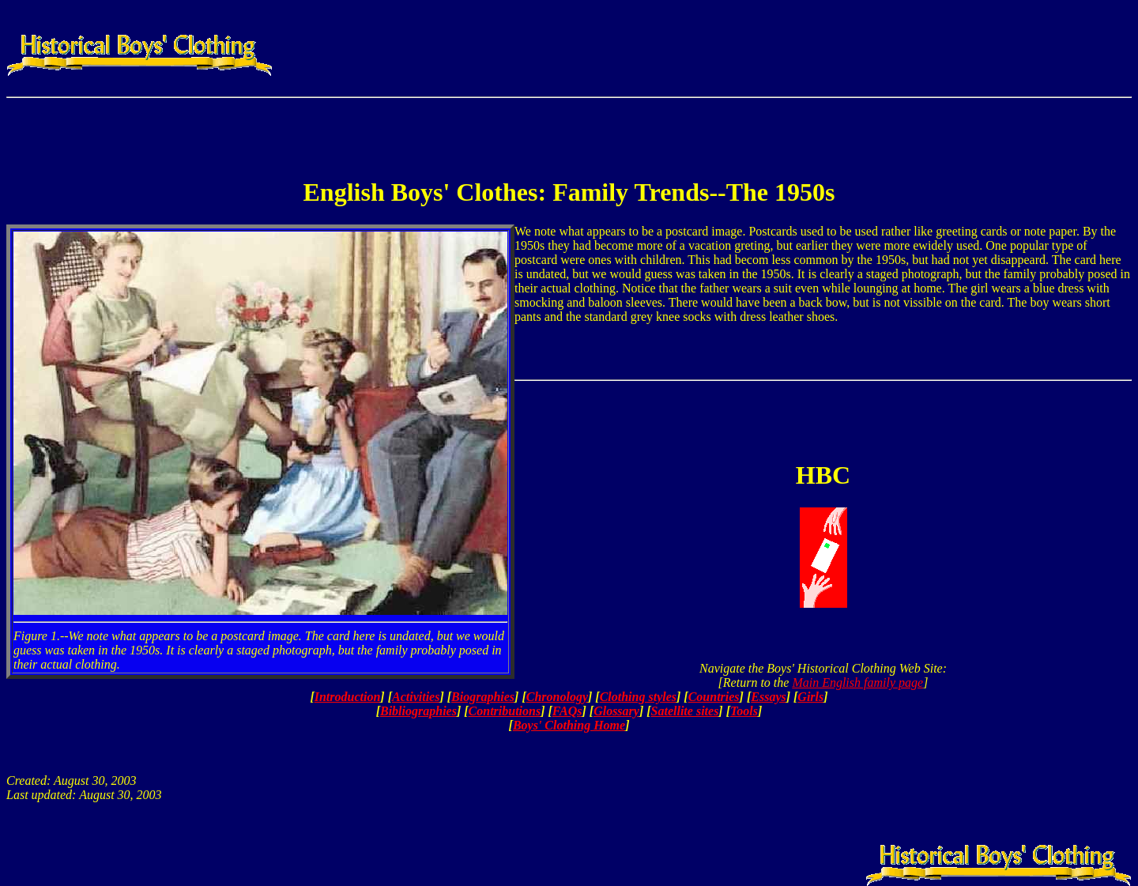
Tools (744, 711)
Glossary (616, 711)
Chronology (557, 696)
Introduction (348, 696)
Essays (768, 696)
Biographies (482, 696)
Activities (415, 696)
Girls (810, 696)
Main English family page (857, 682)
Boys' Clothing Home (569, 725)
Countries (714, 696)
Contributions (505, 711)
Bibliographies (418, 711)
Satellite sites (685, 711)
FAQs (567, 711)
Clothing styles (638, 696)
